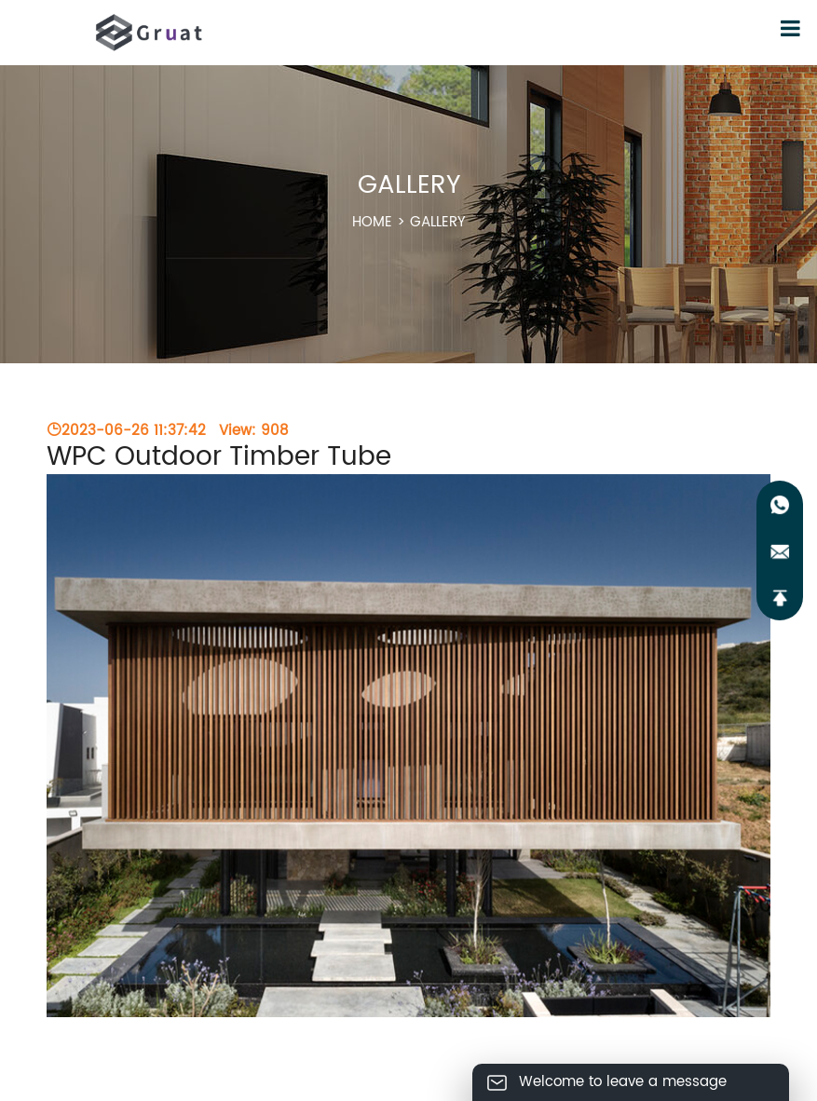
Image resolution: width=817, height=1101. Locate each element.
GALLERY (438, 222)
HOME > (409, 222)
